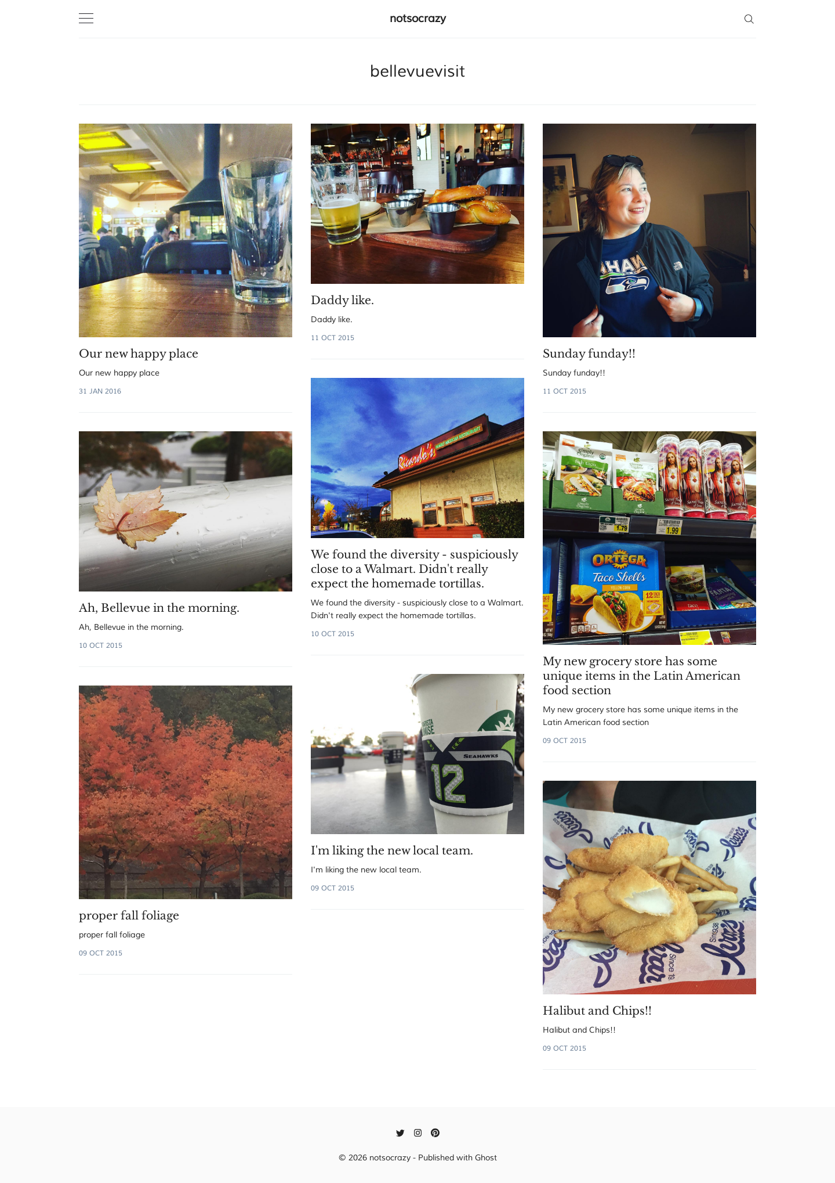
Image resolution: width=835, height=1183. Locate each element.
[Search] (749, 18)
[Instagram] (418, 1132)
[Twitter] (400, 1132)
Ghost (486, 1158)
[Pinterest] (435, 1132)
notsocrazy (418, 19)
